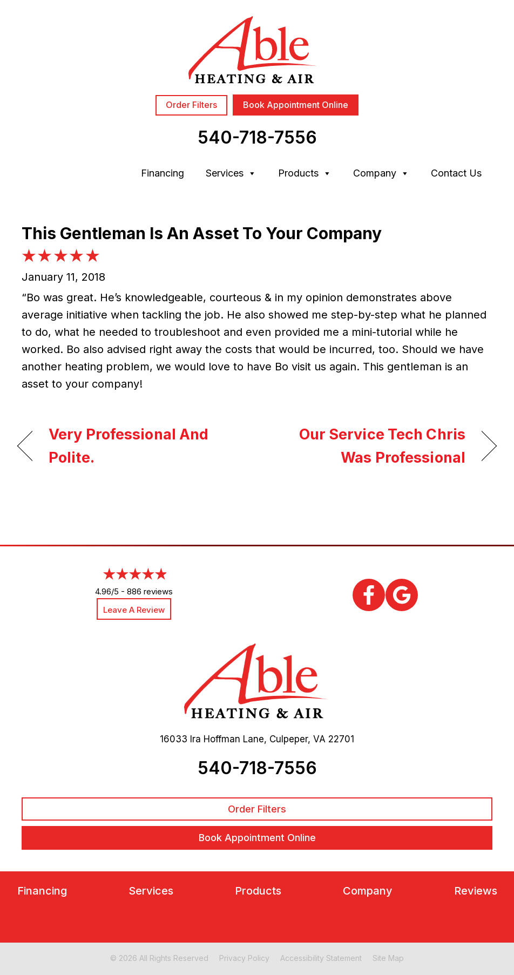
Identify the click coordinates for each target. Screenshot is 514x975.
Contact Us (456, 173)
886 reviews (150, 591)
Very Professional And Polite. (128, 445)
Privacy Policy (244, 958)
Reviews (475, 891)
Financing (162, 173)
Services (231, 173)
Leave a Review (134, 610)
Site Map (388, 958)
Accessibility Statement (321, 958)
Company (381, 173)
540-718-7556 (257, 137)
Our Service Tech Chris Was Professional (368, 445)
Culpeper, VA (297, 739)
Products (305, 173)
